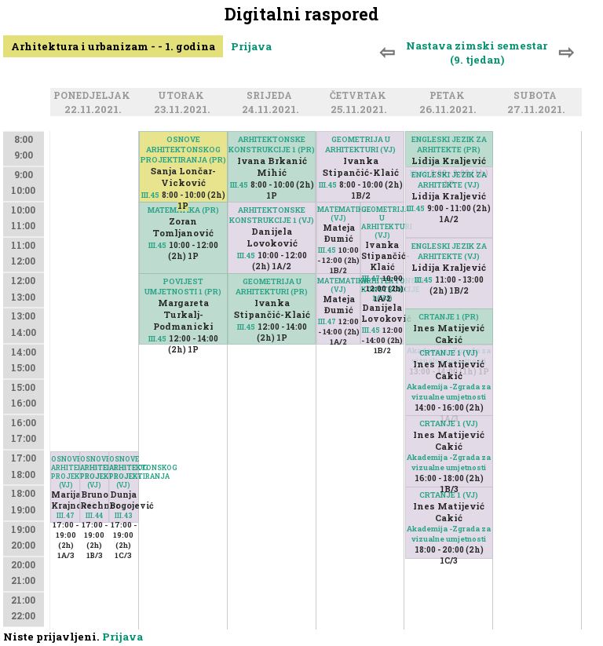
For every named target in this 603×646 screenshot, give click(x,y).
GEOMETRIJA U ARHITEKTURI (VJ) (360, 144)
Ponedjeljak (94, 96)
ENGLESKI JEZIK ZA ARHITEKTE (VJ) (449, 180)
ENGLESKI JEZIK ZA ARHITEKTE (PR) (449, 144)
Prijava (251, 46)
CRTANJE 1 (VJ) (448, 353)
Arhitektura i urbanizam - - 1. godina (113, 46)
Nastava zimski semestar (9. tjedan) (476, 52)
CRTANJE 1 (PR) (448, 317)
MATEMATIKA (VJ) (338, 213)
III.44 (94, 515)
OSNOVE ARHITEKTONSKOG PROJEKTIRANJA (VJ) (65, 471)
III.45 (150, 195)
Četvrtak (360, 96)
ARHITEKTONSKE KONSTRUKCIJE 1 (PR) (271, 144)
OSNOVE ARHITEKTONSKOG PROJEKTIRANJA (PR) (183, 149)
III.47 (66, 515)
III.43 (124, 515)
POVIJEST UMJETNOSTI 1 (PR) (182, 286)
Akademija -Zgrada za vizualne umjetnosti (449, 391)
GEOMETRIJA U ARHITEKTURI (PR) (272, 286)
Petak (449, 96)
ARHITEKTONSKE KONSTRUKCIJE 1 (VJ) (271, 215)
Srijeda (272, 96)
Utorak (183, 96)
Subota (537, 96)
